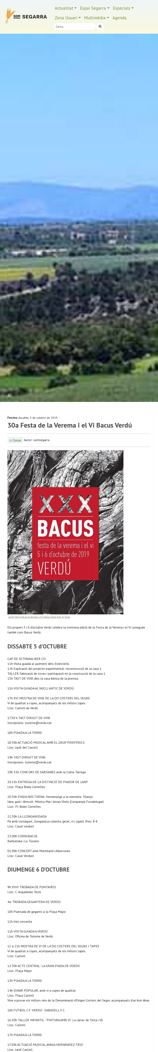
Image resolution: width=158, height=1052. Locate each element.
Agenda (120, 18)
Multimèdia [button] (95, 18)
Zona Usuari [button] (66, 18)
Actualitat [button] (64, 8)
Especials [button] (121, 8)
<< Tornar (15, 440)
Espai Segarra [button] (93, 8)
